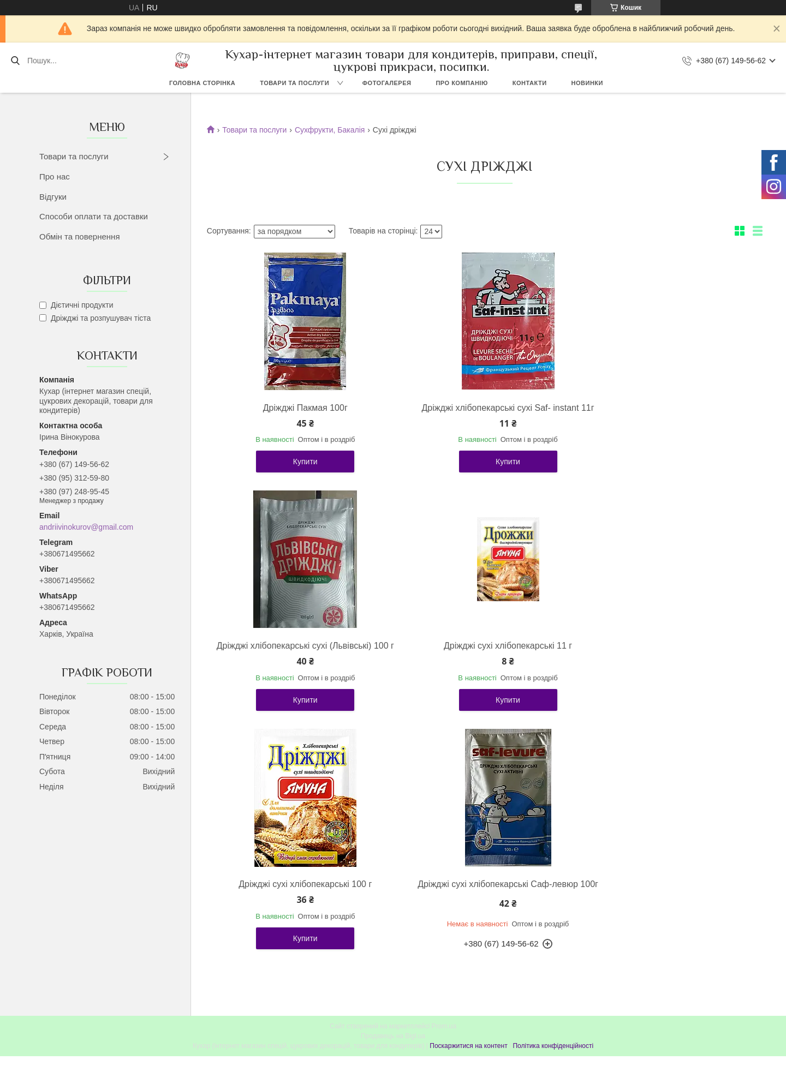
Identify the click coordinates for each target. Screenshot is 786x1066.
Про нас (54, 176)
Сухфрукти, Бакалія (330, 129)
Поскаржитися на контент (468, 843)
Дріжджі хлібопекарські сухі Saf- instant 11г (482, 413)
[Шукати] (15, 60)
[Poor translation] (39, 907)
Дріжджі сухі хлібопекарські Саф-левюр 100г (667, 662)
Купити (296, 472)
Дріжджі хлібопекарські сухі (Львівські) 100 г (667, 413)
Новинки (587, 83)
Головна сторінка (202, 83)
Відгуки (53, 196)
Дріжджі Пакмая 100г (296, 407)
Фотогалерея (387, 83)
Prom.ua (444, 824)
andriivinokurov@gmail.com (86, 527)
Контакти (530, 83)
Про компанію (461, 83)
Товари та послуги (294, 83)
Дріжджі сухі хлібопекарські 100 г (482, 656)
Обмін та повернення (79, 236)
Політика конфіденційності (553, 843)
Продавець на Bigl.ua (393, 833)
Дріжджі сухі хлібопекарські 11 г (297, 656)
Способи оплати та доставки (93, 216)
